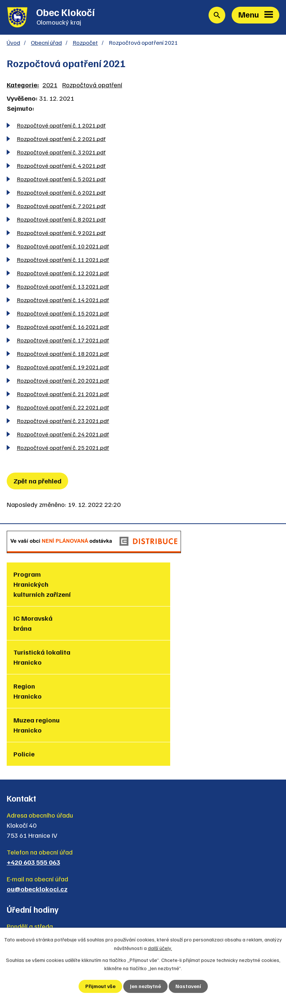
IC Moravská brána (169, 580)
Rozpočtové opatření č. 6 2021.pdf (61, 193)
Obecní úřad (46, 43)
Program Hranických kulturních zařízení (42, 585)
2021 (49, 86)
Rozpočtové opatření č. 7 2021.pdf (61, 207)
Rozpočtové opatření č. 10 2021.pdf (63, 247)
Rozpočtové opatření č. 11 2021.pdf (63, 260)
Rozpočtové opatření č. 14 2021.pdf (63, 301)
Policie (160, 653)
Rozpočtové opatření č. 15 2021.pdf (63, 314)
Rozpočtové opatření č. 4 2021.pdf (61, 166)
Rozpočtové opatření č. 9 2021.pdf (61, 234)
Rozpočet (85, 43)
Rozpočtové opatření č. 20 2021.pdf (63, 381)
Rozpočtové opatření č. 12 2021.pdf (63, 274)
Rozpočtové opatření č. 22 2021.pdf (63, 408)
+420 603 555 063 (33, 771)
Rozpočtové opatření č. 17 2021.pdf (63, 341)
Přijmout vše (100, 986)
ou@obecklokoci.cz (37, 798)
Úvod (13, 43)
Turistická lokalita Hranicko (41, 624)
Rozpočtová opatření (92, 86)
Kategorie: (23, 86)
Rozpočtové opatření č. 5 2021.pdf (61, 180)
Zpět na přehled (37, 482)
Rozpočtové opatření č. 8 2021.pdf (61, 220)
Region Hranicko (164, 624)
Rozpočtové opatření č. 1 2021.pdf (61, 126)
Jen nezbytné (145, 986)
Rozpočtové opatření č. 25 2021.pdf (63, 448)
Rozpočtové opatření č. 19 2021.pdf (63, 368)
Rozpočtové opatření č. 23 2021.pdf (63, 422)
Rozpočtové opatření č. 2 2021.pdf (61, 140)
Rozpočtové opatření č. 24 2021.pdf (63, 435)
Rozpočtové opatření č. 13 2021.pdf (63, 287)
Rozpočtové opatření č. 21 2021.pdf (63, 395)
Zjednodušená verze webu (53, 919)
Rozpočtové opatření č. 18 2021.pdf (63, 354)
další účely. (160, 947)
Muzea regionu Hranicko (36, 658)
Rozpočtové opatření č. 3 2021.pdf (61, 153)
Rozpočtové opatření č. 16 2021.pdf (63, 328)
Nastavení (188, 986)
